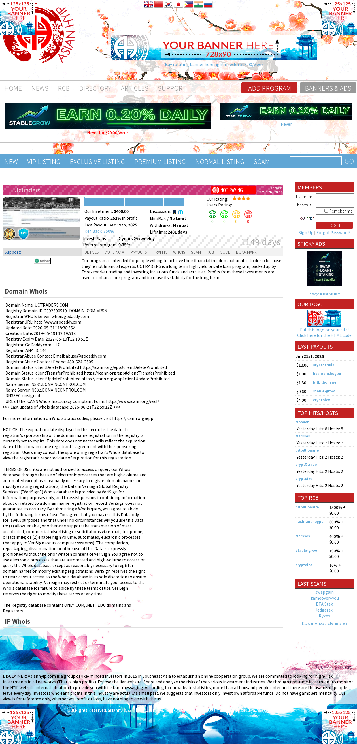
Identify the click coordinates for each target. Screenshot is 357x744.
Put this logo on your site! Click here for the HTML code (324, 332)
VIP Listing (43, 161)
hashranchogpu (327, 373)
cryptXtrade (323, 364)
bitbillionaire (324, 382)
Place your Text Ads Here (324, 294)
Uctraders (27, 190)
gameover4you (324, 598)
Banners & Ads (328, 87)
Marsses (303, 435)
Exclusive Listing (97, 161)
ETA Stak (324, 604)
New (11, 161)
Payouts (138, 252)
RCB (64, 87)
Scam (262, 161)
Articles (134, 87)
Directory (95, 87)
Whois (179, 252)
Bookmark (246, 252)
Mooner (302, 421)
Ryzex (324, 616)
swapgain (324, 592)
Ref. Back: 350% (99, 231)
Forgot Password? (333, 232)
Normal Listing (219, 161)
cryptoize (321, 399)
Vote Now (115, 252)
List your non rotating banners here (324, 623)
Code (225, 252)
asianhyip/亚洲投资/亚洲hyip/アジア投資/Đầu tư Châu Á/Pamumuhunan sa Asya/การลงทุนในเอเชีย (198, 710)
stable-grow (324, 390)
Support (172, 87)
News (39, 87)
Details (91, 252)
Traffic (160, 252)
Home (13, 87)
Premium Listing (160, 161)
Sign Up (306, 232)
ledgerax (324, 610)
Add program (269, 87)
